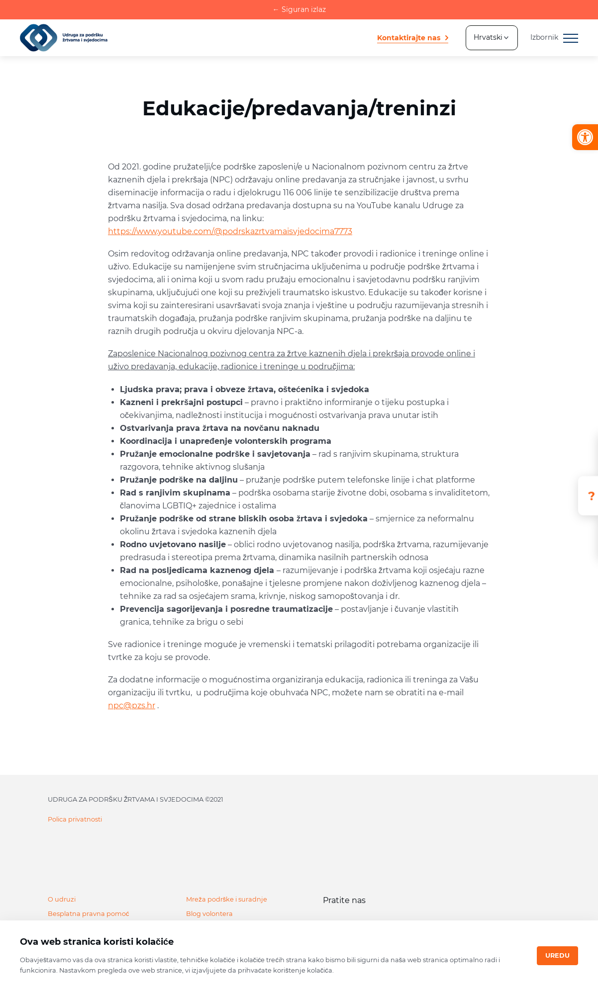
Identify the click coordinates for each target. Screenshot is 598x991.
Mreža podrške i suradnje (226, 899)
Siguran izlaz (299, 9)
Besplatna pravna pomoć (88, 913)
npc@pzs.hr (131, 705)
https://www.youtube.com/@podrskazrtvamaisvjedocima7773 (230, 231)
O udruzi (62, 899)
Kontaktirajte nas (408, 37)
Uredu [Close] (557, 955)
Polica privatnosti (75, 819)
